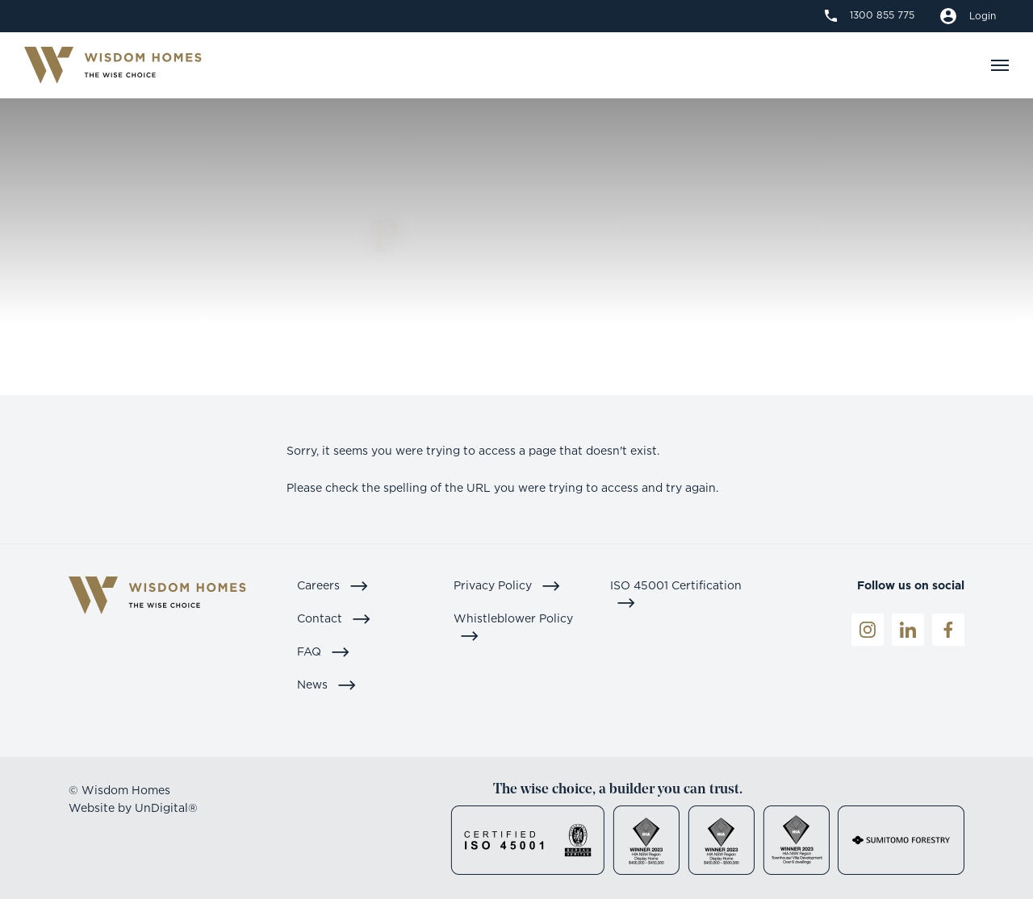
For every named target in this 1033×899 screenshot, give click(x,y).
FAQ (323, 651)
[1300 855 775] (869, 15)
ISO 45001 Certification (676, 593)
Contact (334, 618)
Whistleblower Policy (513, 626)
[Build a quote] (968, 16)
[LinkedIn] (908, 630)
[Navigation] (1000, 65)
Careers (333, 585)
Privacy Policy (507, 585)
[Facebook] (948, 630)
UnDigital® (166, 807)
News (327, 684)
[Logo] (113, 66)
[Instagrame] (867, 630)
